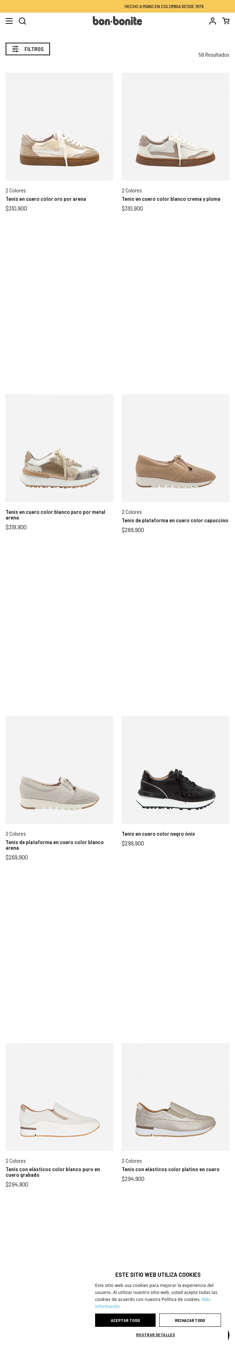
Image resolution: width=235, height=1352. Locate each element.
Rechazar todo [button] (190, 1320)
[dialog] (158, 1303)
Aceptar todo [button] (125, 1320)
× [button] (220, 1269)
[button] (158, 1334)
